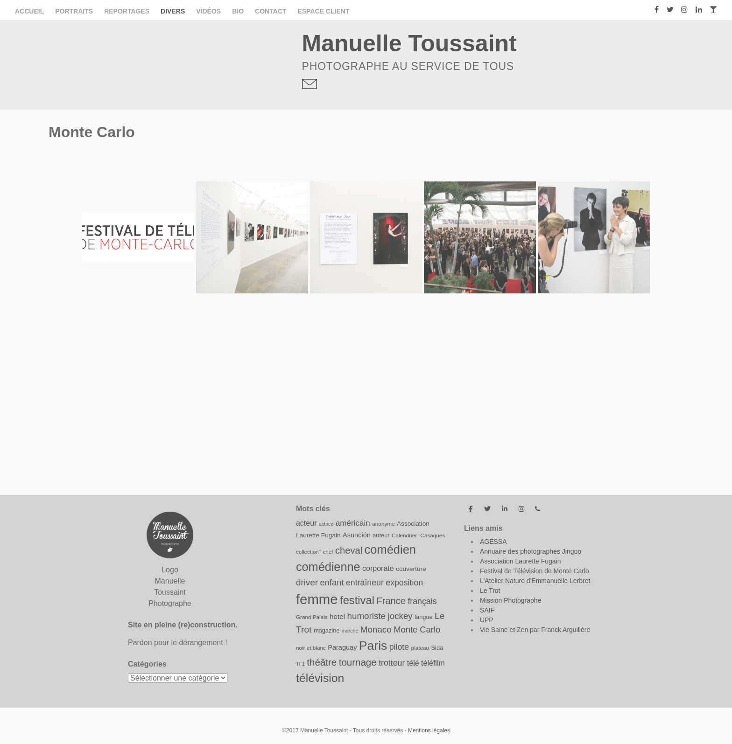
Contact (270, 11)
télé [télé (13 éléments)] (413, 663)
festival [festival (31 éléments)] (357, 600)
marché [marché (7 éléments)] (350, 630)
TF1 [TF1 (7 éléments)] (300, 664)
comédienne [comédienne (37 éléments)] (328, 566)
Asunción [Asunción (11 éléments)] (357, 535)
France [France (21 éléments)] (391, 601)
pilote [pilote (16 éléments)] (399, 647)
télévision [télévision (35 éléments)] (320, 678)
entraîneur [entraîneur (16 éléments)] (365, 582)
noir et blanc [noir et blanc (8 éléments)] (311, 648)
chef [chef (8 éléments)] (328, 552)
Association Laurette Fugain (520, 561)
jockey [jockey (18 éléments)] (399, 616)
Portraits (74, 11)
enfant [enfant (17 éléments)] (332, 582)
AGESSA (493, 541)
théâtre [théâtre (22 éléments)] (322, 662)
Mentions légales (429, 730)
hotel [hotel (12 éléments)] (337, 616)
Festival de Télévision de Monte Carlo (534, 571)
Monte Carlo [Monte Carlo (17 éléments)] (417, 629)
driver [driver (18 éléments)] (307, 582)
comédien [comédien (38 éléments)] (390, 549)
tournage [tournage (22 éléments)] (358, 662)
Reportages (126, 11)
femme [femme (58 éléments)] (317, 599)
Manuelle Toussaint (409, 43)
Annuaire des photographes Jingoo (530, 551)
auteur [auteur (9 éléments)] (381, 535)
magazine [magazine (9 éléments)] (327, 630)
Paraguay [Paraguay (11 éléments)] (342, 647)
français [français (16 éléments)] (422, 601)
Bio (238, 11)
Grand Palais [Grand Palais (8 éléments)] (312, 617)
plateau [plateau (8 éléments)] (420, 648)
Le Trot (490, 590)
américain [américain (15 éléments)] (353, 523)
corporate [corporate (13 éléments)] (378, 568)
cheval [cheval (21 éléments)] (348, 550)
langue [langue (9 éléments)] (423, 616)
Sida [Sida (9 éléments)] (437, 647)
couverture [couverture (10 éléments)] (411, 568)
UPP (486, 620)
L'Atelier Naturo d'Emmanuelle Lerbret (535, 580)
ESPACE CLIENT (323, 11)
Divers (173, 11)
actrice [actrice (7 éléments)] (326, 524)
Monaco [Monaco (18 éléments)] (376, 629)
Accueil (29, 11)
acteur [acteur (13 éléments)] (306, 523)
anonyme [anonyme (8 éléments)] (383, 524)
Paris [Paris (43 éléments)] (373, 646)
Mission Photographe (511, 600)
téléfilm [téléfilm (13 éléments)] (433, 663)
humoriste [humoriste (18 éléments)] (366, 616)
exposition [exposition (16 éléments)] (404, 582)
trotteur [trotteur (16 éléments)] (392, 663)
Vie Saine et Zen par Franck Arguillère (535, 629)
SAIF (487, 610)
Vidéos (208, 11)
